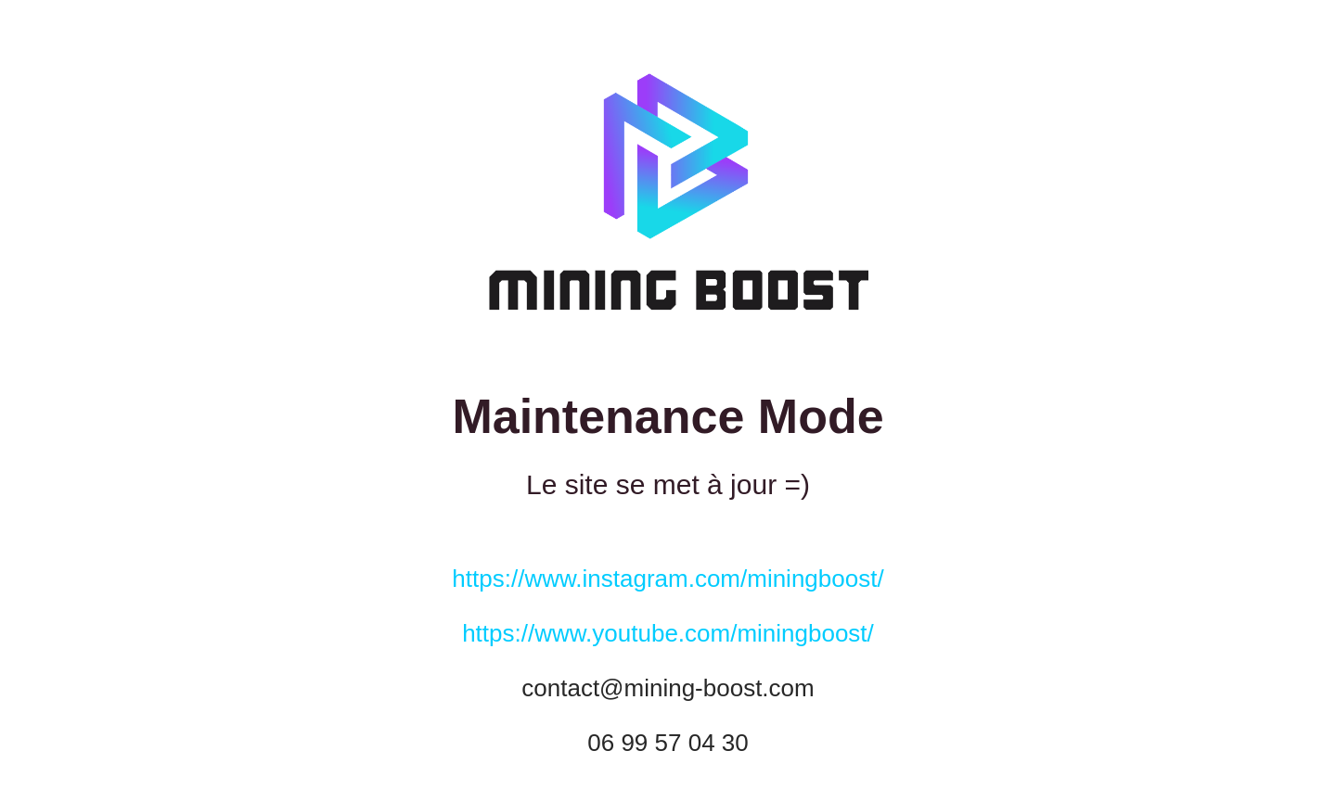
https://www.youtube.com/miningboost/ (668, 633)
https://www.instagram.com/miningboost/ (667, 578)
